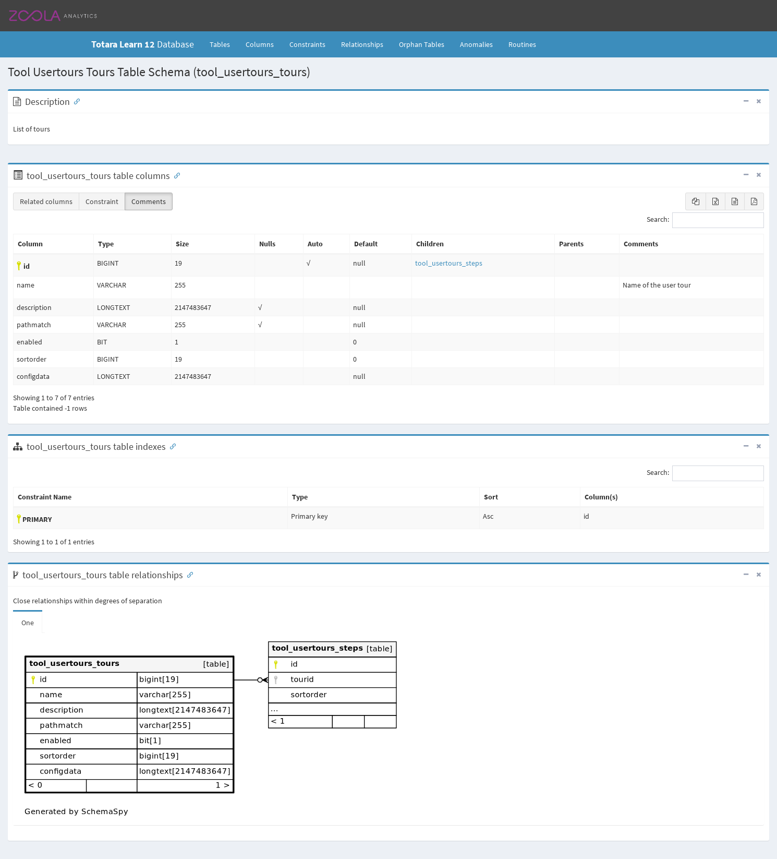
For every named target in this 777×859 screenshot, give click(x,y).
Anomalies (476, 44)
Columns (260, 44)
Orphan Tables (421, 44)
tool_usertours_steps (448, 263)
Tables (224, 44)
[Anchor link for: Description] (74, 100)
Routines (522, 44)
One (27, 622)
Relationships (362, 44)
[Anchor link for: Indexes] (170, 445)
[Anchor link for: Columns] (174, 175)
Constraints (307, 44)
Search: (705, 220)
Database (142, 44)
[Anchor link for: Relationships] (187, 574)
